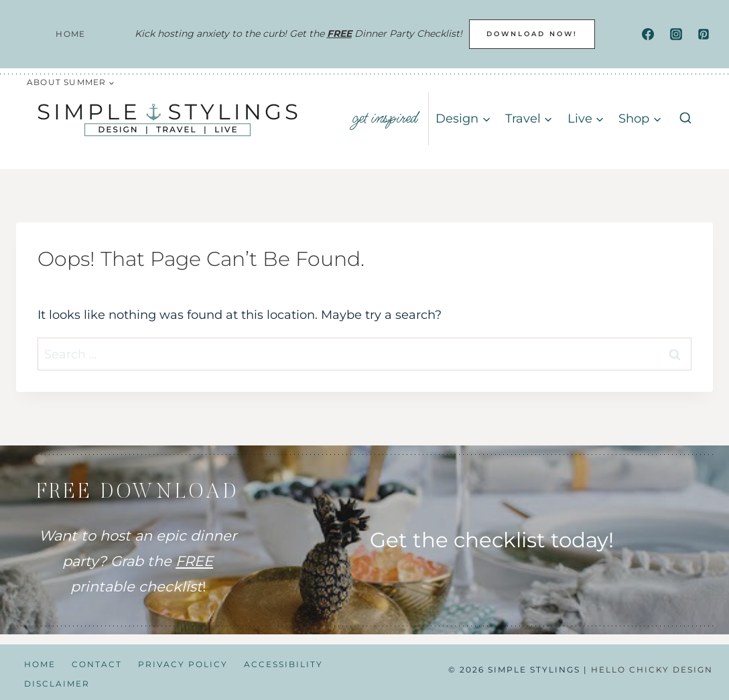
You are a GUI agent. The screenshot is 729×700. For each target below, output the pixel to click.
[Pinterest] (703, 34)
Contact (97, 664)
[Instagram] (676, 34)
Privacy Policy (183, 664)
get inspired (384, 118)
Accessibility (283, 664)
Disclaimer (57, 684)
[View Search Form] (685, 119)
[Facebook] (648, 34)
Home (70, 34)
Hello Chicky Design (652, 669)
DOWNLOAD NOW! (532, 33)
